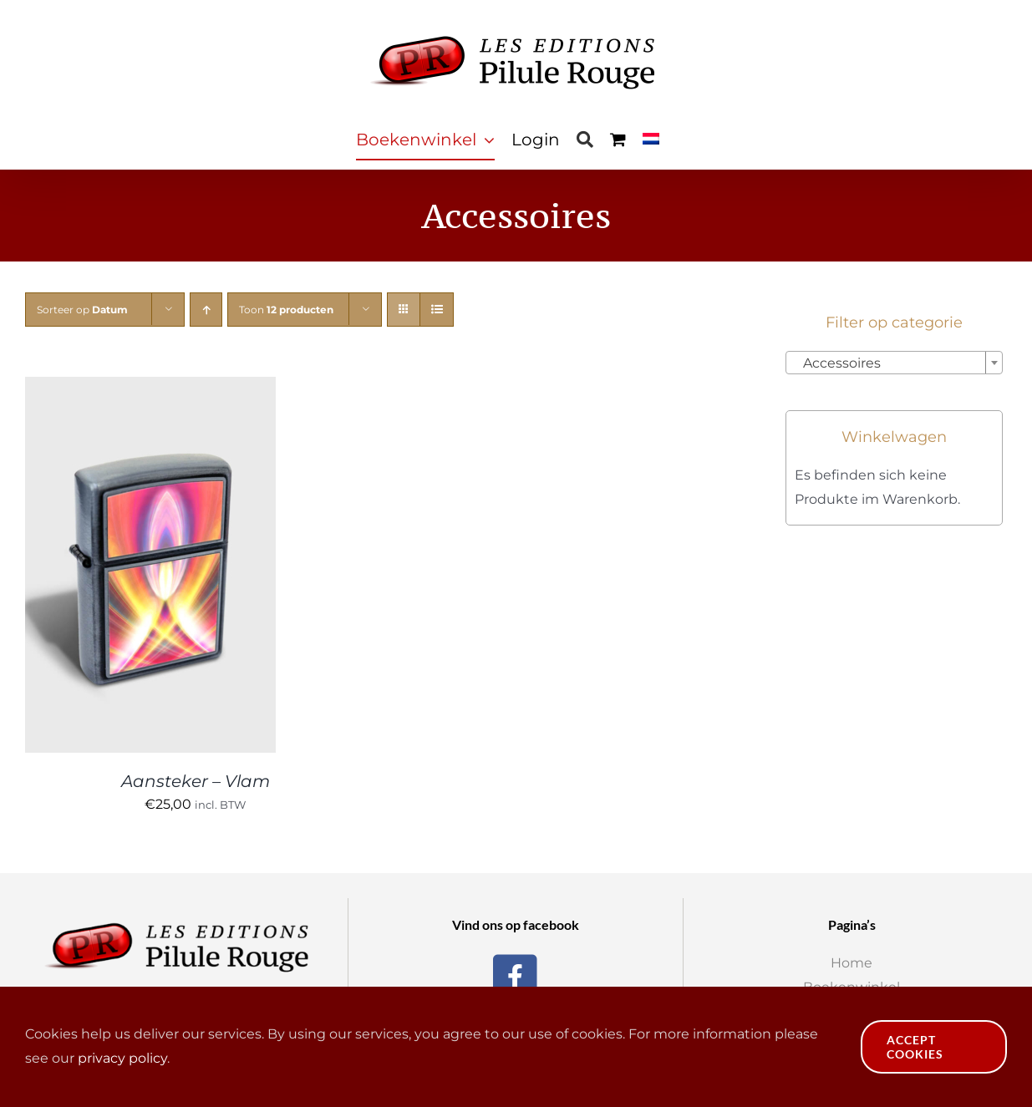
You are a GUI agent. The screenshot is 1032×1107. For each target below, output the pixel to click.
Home (851, 963)
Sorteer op (82, 309)
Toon (286, 309)
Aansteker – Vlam (195, 781)
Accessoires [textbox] (837, 363)
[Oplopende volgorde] (206, 309)
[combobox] (894, 362)
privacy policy (122, 1058)
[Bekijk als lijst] (436, 309)
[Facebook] (515, 974)
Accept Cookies (915, 1047)
